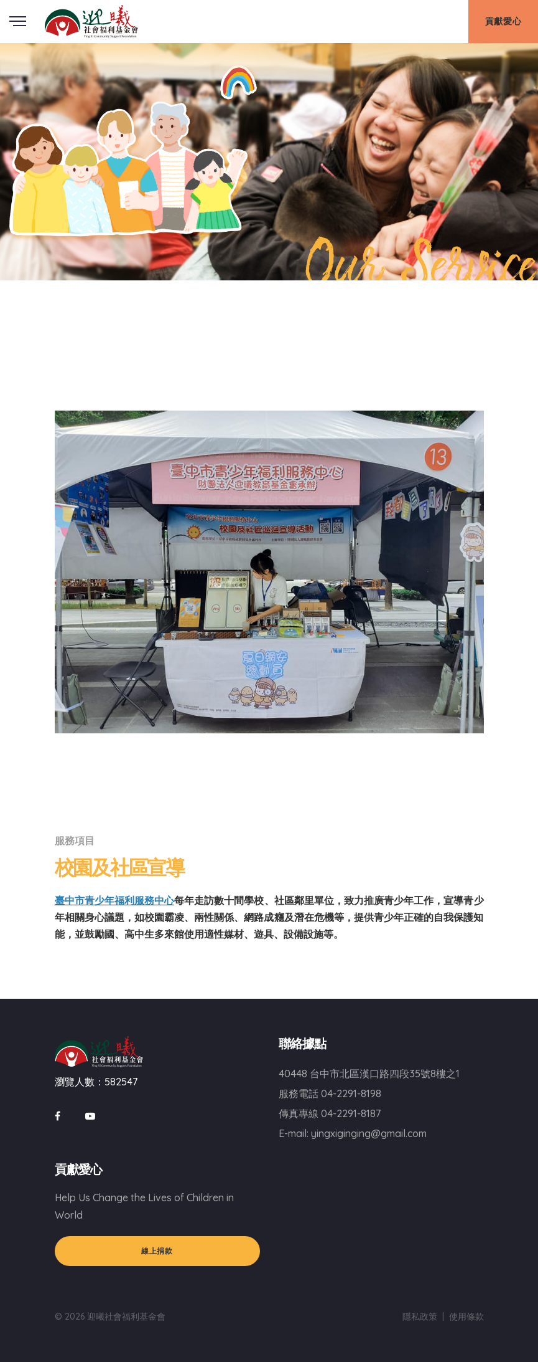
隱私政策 (419, 1316)
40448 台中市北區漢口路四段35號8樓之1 (369, 1073)
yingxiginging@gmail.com (369, 1133)
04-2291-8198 (351, 1093)
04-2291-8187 (351, 1113)
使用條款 (466, 1316)
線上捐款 (156, 1250)
